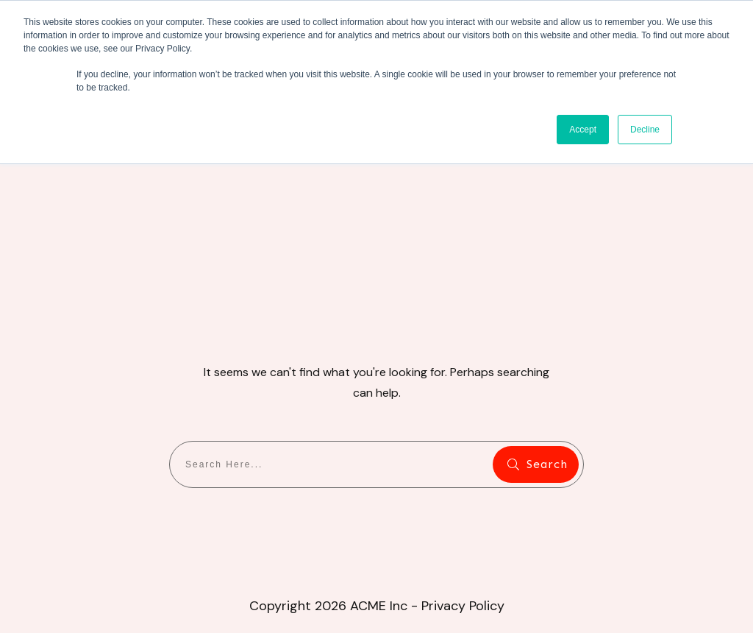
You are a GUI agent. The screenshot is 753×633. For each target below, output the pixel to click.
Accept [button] (582, 129)
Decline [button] (645, 129)
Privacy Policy (462, 606)
